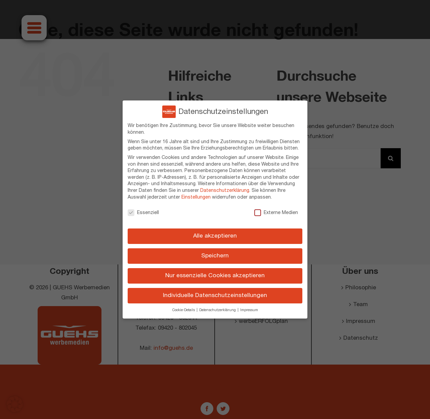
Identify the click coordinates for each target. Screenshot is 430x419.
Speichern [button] (215, 255)
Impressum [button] (249, 310)
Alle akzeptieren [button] (215, 236)
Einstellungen (196, 197)
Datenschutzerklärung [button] (218, 310)
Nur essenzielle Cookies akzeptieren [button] (215, 275)
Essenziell (143, 212)
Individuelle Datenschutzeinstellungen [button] (215, 295)
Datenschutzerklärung (224, 190)
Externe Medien (276, 212)
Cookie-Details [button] (184, 310)
